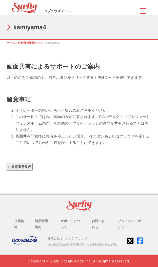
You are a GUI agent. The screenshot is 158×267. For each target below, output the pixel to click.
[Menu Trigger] (143, 11)
